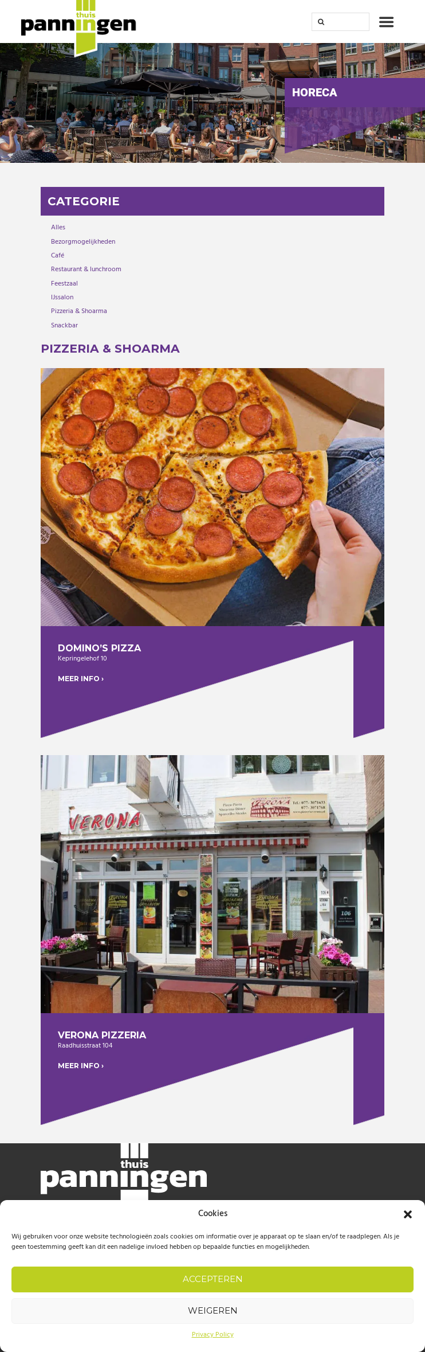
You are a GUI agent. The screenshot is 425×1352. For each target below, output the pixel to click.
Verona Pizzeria (102, 1035)
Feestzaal (64, 284)
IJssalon (62, 297)
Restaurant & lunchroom (86, 269)
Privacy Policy (213, 1335)
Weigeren (213, 1310)
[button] (408, 1214)
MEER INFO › (81, 678)
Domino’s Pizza (99, 648)
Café (57, 255)
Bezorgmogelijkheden (83, 242)
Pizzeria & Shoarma (79, 311)
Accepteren (213, 1278)
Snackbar (64, 325)
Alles (58, 227)
